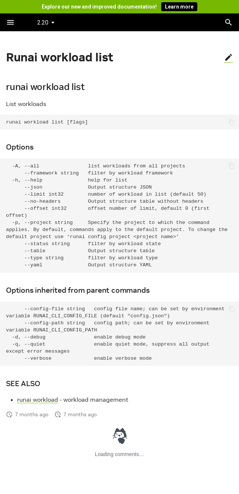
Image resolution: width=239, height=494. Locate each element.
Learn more (179, 7)
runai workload (37, 399)
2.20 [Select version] (42, 22)
